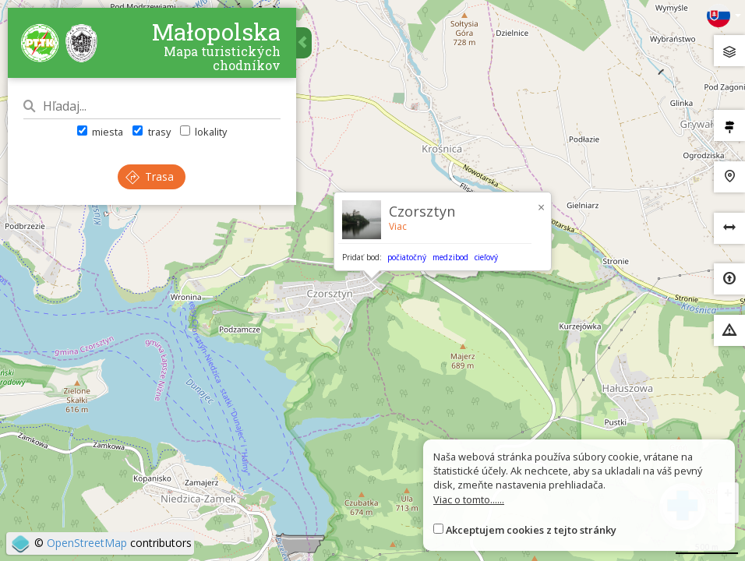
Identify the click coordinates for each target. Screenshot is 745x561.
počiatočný (406, 257)
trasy (151, 132)
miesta (100, 132)
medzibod (450, 257)
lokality (203, 132)
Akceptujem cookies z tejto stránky (531, 530)
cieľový (486, 257)
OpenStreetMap (87, 542)
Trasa (150, 176)
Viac (398, 226)
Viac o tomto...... (468, 499)
